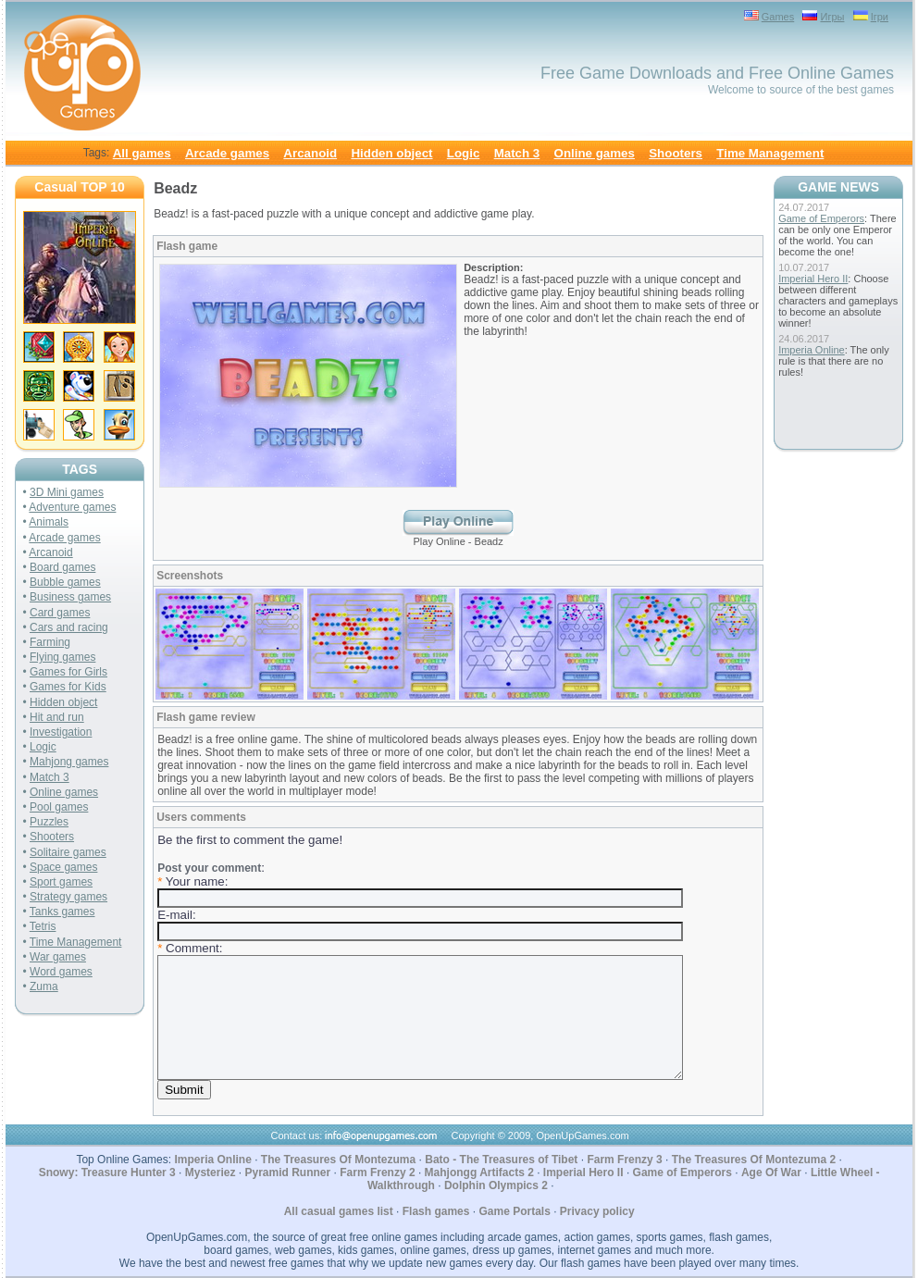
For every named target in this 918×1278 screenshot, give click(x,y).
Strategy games (68, 896)
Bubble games (65, 582)
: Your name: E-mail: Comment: (420, 980)
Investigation (61, 732)
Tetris (43, 926)
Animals (48, 521)
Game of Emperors (821, 218)
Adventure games (72, 507)
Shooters (675, 153)
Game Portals (514, 1211)
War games (58, 956)
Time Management (770, 153)
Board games (62, 567)
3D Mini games (67, 492)
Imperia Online (811, 349)
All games (142, 153)
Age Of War (771, 1172)
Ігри (879, 16)
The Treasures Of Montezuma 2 (754, 1159)
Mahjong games (69, 761)
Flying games (62, 657)
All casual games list (338, 1211)
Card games (60, 612)
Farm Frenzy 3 (624, 1159)
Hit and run (57, 717)
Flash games (436, 1211)
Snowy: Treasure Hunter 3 (107, 1172)
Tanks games (62, 911)
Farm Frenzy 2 (377, 1172)
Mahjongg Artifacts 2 (479, 1172)
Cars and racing (69, 627)
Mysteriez (210, 1172)
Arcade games (227, 153)
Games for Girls (68, 671)
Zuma (44, 986)
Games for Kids (68, 686)
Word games (61, 971)
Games (778, 16)
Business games (70, 596)
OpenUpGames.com (582, 1135)
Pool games (59, 806)
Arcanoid (310, 153)
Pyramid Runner (287, 1172)
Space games (63, 867)
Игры (832, 16)
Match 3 (517, 153)
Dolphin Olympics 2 (496, 1185)
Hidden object (391, 153)
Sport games (61, 881)
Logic (463, 153)
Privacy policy (597, 1211)
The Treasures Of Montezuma (338, 1159)
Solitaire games (68, 852)
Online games (594, 153)
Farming (50, 642)
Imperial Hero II (813, 278)
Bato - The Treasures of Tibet (501, 1159)
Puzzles (49, 821)
